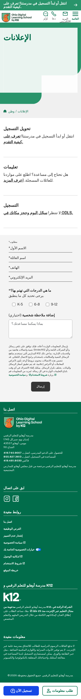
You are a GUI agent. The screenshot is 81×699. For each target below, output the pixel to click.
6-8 (37, 304)
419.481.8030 (12, 460)
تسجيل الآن (21, 691)
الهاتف (14, 267)
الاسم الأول (17, 248)
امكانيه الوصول (11, 556)
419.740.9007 (12, 452)
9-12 (54, 304)
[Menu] (75, 15)
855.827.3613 (12, 456)
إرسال (41, 386)
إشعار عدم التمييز (12, 535)
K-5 (20, 304)
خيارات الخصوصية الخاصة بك (18, 549)
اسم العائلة (17, 258)
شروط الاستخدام (39, 375)
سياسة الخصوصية (12, 542)
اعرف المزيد (13, 180)
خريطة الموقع (10, 570)
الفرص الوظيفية (12, 528)
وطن (11, 111)
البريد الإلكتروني (21, 277)
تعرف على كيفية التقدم (12, 5)
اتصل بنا (7, 521)
